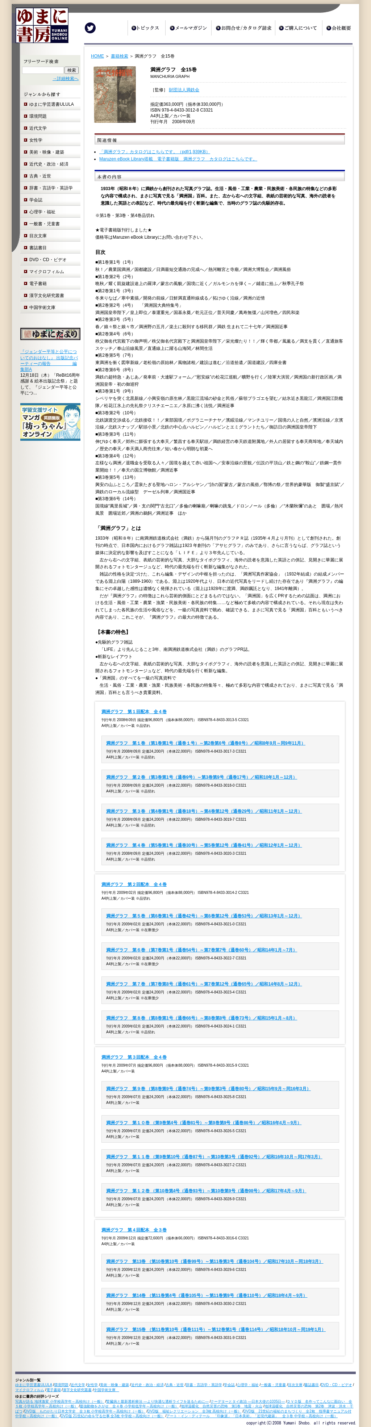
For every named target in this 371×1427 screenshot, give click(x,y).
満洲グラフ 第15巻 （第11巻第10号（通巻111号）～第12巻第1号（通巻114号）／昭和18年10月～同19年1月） (216, 1329)
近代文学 (38, 128)
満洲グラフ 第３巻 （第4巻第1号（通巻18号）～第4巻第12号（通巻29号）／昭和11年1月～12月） (204, 811)
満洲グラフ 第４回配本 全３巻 (134, 1230)
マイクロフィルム (46, 271)
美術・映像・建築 (46, 152)
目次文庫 (38, 235)
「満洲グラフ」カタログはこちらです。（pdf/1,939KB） (154, 151)
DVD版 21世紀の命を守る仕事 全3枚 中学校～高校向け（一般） (112, 1416)
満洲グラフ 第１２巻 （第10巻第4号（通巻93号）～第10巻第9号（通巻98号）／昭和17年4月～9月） (206, 1190)
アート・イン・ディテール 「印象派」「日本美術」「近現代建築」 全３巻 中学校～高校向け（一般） (252, 1416)
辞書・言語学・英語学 (51, 188)
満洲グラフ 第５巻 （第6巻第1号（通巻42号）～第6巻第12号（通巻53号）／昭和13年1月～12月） (204, 915)
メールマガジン (188, 27)
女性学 (35, 140)
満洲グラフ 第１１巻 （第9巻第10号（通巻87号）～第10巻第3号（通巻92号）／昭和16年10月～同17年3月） (214, 1156)
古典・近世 (40, 176)
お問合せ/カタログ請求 (243, 27)
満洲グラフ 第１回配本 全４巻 (134, 711)
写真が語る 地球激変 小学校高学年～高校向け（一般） (59, 1401)
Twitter (90, 27)
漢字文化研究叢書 (46, 295)
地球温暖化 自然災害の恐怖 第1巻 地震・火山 (222, 1406)
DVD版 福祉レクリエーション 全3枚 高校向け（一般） (194, 1411)
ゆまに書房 (40, 28)
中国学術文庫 (44, 307)
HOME (97, 56)
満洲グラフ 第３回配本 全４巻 (134, 1057)
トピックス (146, 27)
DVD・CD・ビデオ (48, 259)
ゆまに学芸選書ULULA (51, 104)
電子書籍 (38, 283)
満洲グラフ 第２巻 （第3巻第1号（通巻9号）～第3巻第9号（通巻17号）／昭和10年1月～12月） (201, 777)
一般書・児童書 (44, 223)
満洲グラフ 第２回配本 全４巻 (134, 884)
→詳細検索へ (66, 78)
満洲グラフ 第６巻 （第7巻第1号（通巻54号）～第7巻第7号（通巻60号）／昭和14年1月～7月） (201, 950)
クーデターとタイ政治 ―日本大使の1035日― (247, 1401)
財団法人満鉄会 (184, 89)
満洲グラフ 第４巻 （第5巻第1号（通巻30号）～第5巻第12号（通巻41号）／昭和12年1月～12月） (204, 845)
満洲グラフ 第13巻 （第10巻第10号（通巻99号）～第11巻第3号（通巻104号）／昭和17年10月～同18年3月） (214, 1261)
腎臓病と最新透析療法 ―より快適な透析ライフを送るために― (157, 1401)
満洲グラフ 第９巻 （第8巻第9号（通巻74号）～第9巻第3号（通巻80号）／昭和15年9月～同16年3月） (208, 1088)
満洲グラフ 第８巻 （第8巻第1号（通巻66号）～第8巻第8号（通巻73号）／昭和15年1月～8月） (201, 1018)
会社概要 (340, 27)
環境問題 (38, 116)
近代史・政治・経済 (48, 164)
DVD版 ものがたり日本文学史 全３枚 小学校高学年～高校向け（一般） (85, 1411)
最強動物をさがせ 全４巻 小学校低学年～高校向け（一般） (129, 1406)
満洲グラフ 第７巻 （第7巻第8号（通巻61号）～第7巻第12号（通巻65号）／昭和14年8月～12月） (204, 984)
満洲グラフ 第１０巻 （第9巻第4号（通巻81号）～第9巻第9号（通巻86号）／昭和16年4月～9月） (203, 1122)
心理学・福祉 (42, 211)
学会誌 (35, 199)
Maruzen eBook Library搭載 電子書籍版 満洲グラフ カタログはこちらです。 (178, 159)
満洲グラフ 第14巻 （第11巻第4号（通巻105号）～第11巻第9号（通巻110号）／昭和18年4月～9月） (206, 1295)
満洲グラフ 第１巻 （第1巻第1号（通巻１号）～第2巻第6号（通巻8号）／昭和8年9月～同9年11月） (205, 743)
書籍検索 (119, 56)
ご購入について (298, 27)
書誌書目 (38, 247)
